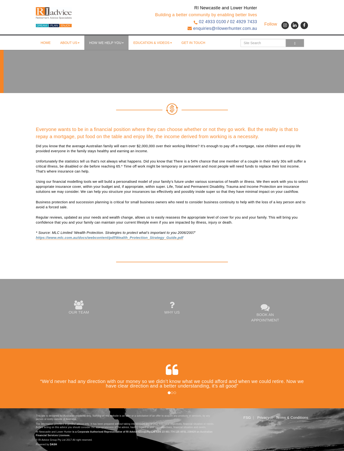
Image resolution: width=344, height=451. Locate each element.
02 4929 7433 (243, 21)
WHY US (172, 308)
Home (46, 43)
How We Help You (106, 43)
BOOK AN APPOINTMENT (265, 313)
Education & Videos (152, 43)
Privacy (263, 417)
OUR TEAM (79, 308)
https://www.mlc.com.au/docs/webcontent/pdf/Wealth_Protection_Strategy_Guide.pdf (109, 238)
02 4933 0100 (212, 21)
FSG (247, 417)
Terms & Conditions (292, 417)
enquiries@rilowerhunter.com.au (225, 28)
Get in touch (193, 43)
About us (70, 43)
